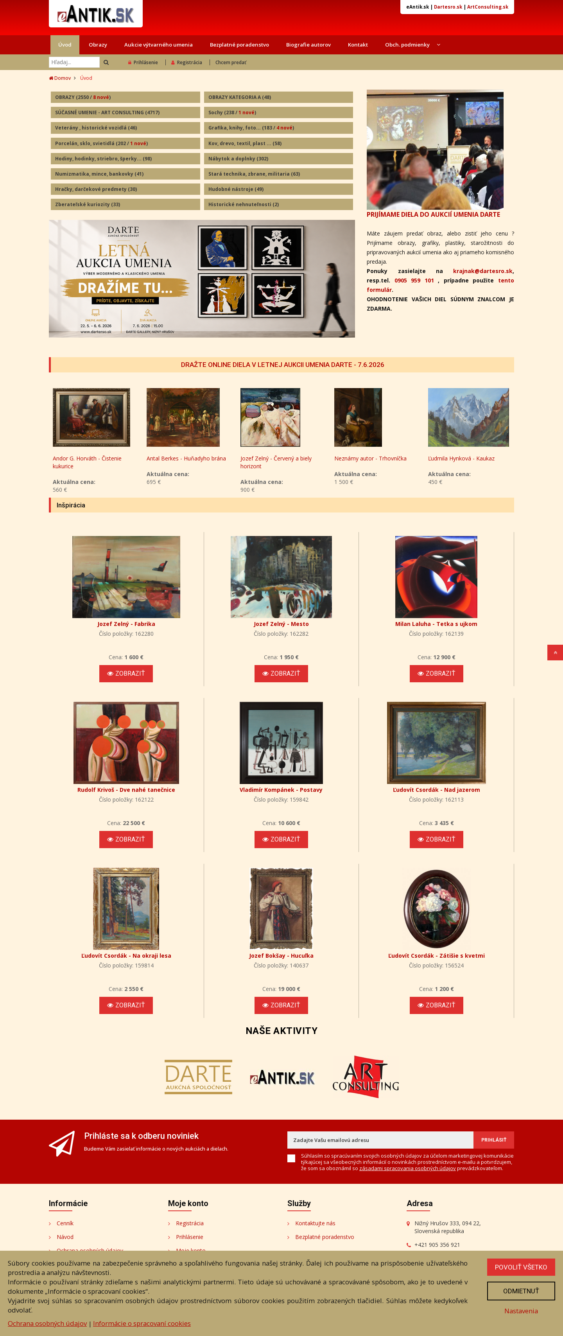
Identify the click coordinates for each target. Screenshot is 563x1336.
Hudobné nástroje (236, 189)
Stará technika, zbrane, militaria (254, 174)
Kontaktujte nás (315, 1223)
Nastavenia (521, 1310)
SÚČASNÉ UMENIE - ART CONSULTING (107, 112)
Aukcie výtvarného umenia (158, 44)
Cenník (65, 1223)
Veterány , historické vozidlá (96, 127)
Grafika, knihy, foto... (251, 127)
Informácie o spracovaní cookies (142, 1323)
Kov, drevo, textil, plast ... (245, 143)
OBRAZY (83, 97)
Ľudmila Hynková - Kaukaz (461, 458)
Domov (60, 78)
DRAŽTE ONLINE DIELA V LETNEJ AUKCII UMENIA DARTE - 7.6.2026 (282, 365)
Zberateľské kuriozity (87, 204)
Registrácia (186, 62)
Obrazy (98, 44)
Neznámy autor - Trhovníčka (370, 458)
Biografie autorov (308, 44)
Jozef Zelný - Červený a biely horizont (276, 462)
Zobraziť (126, 673)
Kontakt (358, 44)
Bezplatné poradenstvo (239, 44)
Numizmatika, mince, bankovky (99, 174)
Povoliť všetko (521, 1267)
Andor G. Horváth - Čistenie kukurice (87, 462)
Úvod (65, 44)
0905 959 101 (414, 280)
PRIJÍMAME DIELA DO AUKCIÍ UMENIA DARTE (433, 214)
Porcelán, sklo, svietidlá (101, 143)
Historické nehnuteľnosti (243, 204)
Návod (65, 1237)
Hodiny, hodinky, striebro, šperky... (103, 158)
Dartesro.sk (448, 7)
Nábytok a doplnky (238, 158)
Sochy (232, 112)
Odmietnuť (521, 1291)
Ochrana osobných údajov (47, 1323)
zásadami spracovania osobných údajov (407, 1168)
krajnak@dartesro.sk (483, 271)
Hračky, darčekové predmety (96, 189)
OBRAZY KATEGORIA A (239, 97)
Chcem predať (230, 62)
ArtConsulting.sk (487, 7)
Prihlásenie (143, 62)
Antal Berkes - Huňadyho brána (186, 458)
